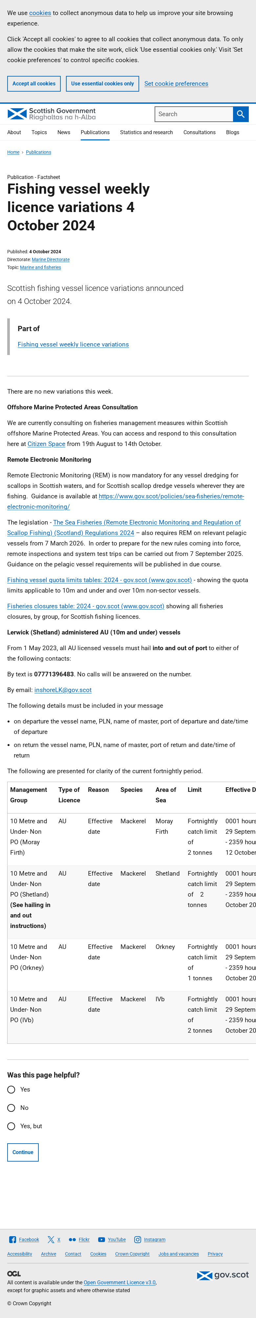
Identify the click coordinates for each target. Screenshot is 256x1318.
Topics (39, 132)
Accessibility (19, 1253)
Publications (95, 132)
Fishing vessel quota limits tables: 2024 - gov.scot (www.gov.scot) (99, 580)
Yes (25, 1089)
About (14, 132)
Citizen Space (46, 444)
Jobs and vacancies (179, 1253)
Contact (73, 1253)
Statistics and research (146, 132)
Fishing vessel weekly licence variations (73, 344)
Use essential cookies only (102, 83)
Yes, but (31, 1126)
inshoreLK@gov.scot (63, 690)
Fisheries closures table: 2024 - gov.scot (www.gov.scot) (85, 606)
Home (13, 152)
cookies (40, 13)
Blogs (232, 132)
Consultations (199, 132)
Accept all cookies (33, 83)
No (24, 1108)
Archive (48, 1253)
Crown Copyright (132, 1253)
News (63, 132)
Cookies (98, 1253)
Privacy (215, 1253)
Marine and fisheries (40, 267)
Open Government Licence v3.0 (120, 1282)
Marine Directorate (51, 259)
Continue (22, 1152)
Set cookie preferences (176, 83)
